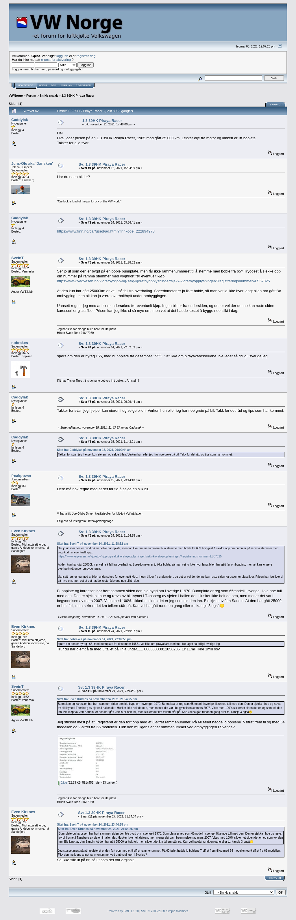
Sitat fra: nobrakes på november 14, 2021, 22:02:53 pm (94, 639)
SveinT (17, 258)
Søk (53, 85)
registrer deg (86, 56)
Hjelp (43, 85)
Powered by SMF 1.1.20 (123, 911)
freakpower (21, 475)
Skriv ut (276, 104)
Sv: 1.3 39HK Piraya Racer (102, 164)
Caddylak (19, 120)
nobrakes (19, 343)
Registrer (83, 85)
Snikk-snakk (49, 95)
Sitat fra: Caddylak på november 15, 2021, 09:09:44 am (94, 449)
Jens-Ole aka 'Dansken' (32, 163)
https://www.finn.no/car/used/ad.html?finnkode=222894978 (106, 231)
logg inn (62, 56)
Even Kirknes (23, 531)
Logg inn (66, 85)
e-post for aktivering (56, 59)
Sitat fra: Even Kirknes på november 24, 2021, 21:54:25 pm (97, 699)
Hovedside (25, 85)
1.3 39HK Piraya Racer (78, 95)
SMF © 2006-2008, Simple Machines (164, 911)
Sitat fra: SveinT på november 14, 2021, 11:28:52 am (92, 543)
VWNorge (16, 95)
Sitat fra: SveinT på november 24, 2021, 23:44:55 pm (92, 824)
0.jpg (62, 782)
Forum (31, 95)
